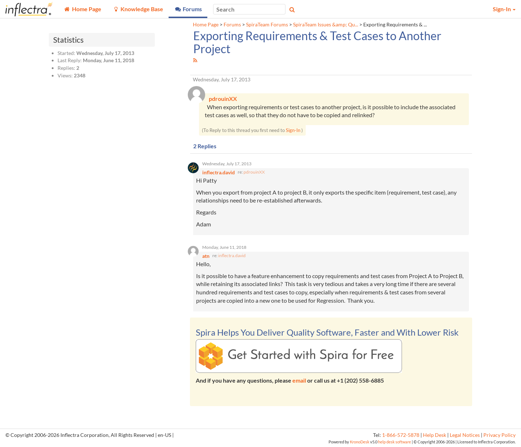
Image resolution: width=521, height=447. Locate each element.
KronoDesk (359, 441)
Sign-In (293, 130)
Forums (232, 24)
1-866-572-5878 (400, 435)
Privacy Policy (499, 435)
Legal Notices (465, 435)
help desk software (394, 441)
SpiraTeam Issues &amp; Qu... (325, 24)
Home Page (206, 24)
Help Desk (434, 435)
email (299, 380)
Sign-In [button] (504, 8)
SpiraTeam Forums (267, 24)
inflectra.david (232, 255)
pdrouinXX (254, 172)
